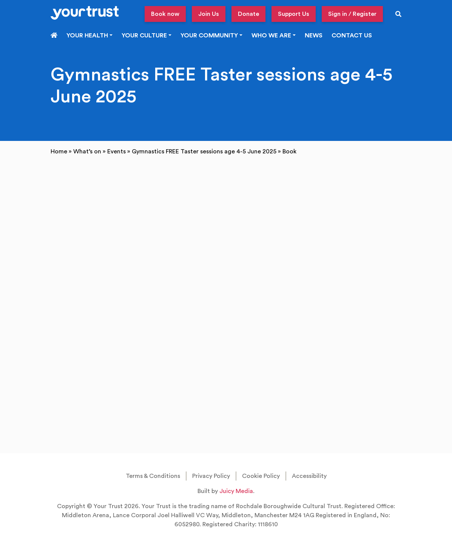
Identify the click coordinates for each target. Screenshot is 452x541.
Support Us (293, 14)
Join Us (208, 14)
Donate (248, 14)
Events (116, 151)
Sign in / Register (352, 14)
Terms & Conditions (153, 476)
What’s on (87, 151)
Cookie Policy (261, 476)
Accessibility (309, 476)
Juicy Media (236, 491)
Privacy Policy (211, 476)
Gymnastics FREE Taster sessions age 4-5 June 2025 (204, 151)
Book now (165, 14)
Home (59, 151)
